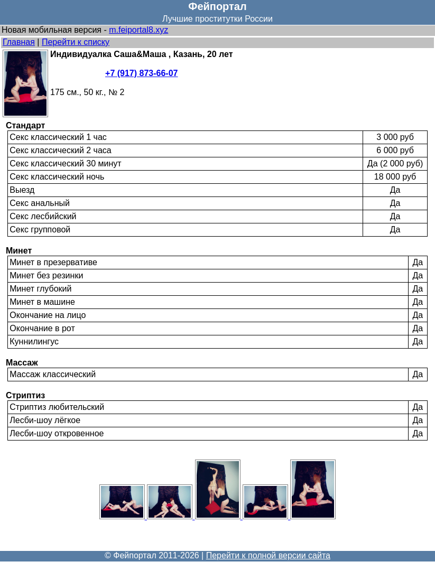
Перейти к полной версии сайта (268, 555)
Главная (19, 42)
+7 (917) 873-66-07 (141, 73)
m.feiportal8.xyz (138, 29)
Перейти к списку (75, 42)
